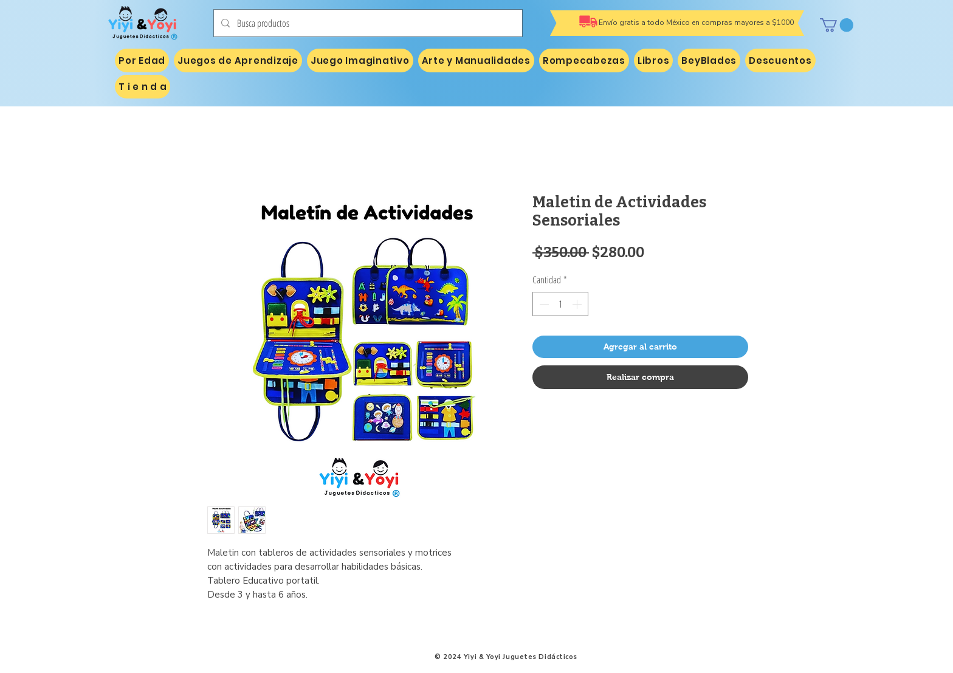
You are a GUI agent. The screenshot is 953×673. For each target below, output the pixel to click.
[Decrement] (542, 304)
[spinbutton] (560, 304)
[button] (836, 25)
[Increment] (578, 304)
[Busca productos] (367, 23)
